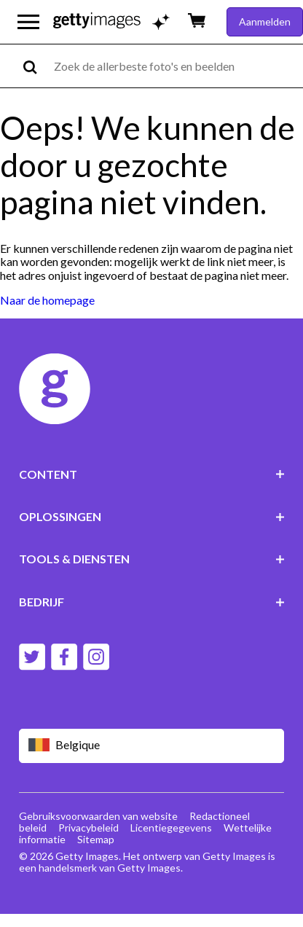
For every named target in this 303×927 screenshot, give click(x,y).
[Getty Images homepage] (97, 21)
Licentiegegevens (171, 827)
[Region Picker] (152, 746)
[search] (36, 65)
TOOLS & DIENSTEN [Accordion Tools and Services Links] (152, 559)
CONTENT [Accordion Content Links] (152, 474)
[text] (176, 66)
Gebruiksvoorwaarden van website (98, 816)
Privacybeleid (88, 827)
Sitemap (95, 839)
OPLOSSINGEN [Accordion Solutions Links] (152, 516)
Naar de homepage (47, 300)
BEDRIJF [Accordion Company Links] (152, 602)
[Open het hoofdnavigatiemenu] (28, 21)
